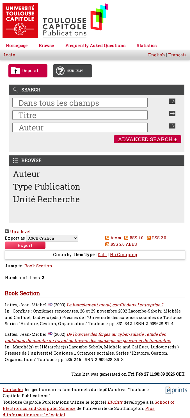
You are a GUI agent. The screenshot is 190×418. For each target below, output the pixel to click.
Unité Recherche (46, 199)
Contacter (13, 389)
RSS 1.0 (133, 238)
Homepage (17, 46)
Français (177, 55)
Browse (46, 46)
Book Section (38, 266)
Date (102, 255)
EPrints (115, 402)
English (156, 55)
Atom (112, 238)
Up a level (18, 232)
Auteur (26, 174)
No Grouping (123, 255)
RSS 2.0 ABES (120, 244)
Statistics (147, 46)
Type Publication (47, 186)
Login (9, 55)
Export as (15, 238)
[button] (25, 245)
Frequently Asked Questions (95, 46)
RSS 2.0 (155, 238)
